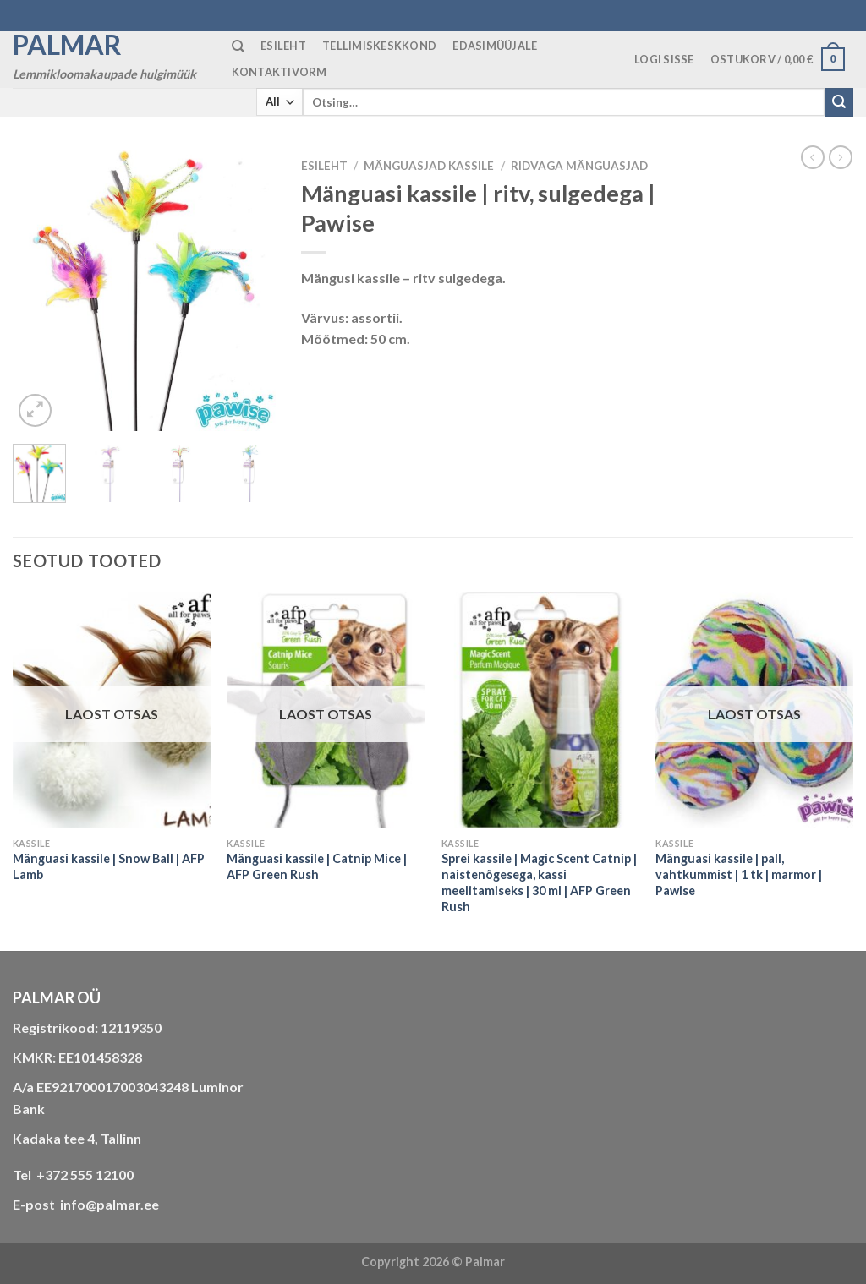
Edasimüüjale (494, 45)
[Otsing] (238, 46)
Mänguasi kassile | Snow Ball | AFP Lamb (109, 866)
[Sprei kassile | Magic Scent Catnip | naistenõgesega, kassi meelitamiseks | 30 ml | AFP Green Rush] (540, 710)
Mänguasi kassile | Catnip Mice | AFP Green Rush (317, 866)
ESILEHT (283, 45)
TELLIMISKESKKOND (379, 45)
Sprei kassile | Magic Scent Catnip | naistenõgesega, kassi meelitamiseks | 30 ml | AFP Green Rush (539, 882)
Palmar (67, 44)
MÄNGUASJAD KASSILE (429, 165)
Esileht (324, 165)
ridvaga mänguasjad (579, 165)
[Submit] (839, 102)
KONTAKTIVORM (279, 72)
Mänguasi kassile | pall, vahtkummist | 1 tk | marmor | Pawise (738, 874)
